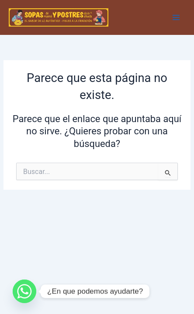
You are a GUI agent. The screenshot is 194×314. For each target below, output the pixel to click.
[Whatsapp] (24, 291)
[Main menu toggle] (176, 17)
